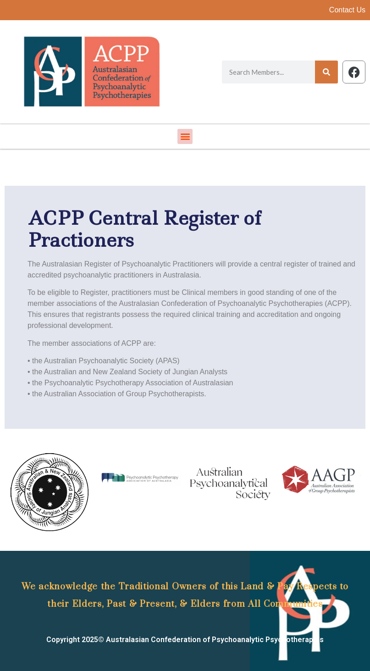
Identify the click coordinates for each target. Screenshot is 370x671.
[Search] (326, 72)
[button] (185, 136)
